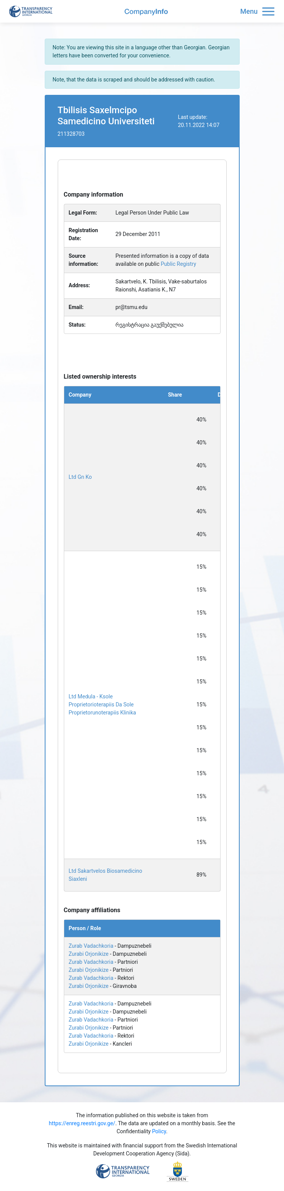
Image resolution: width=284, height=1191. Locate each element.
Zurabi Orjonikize (89, 954)
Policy (159, 1131)
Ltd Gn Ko (80, 477)
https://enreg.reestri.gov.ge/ (82, 1123)
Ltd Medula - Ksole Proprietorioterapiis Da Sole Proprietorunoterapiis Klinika (102, 704)
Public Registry (178, 264)
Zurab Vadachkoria (91, 946)
